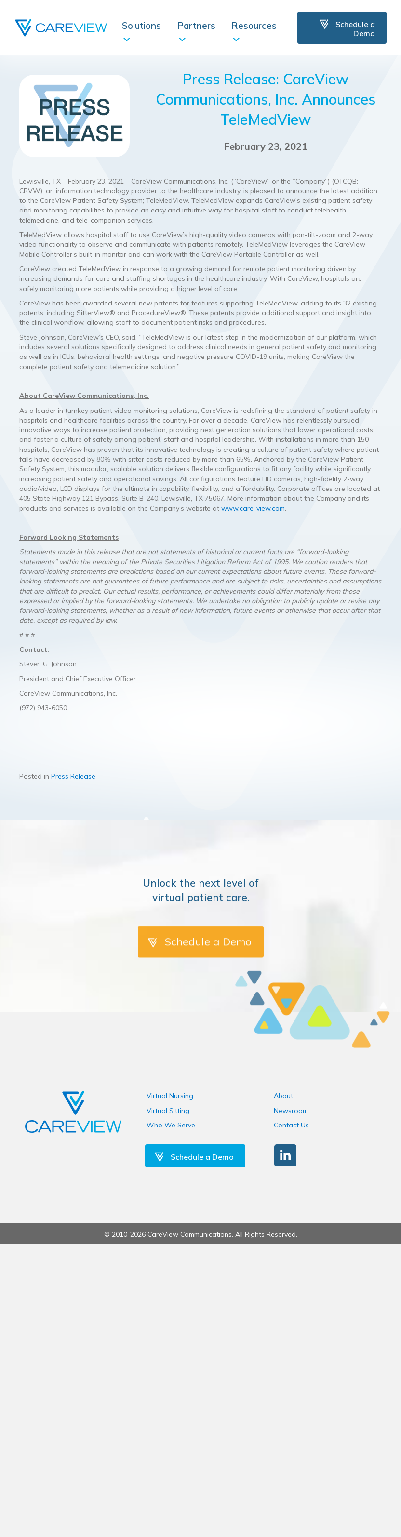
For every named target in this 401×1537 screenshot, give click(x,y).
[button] (285, 1155)
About (283, 1095)
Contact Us (291, 1125)
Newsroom (291, 1110)
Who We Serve (171, 1125)
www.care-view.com (253, 508)
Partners (196, 31)
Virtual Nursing (170, 1095)
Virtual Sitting (168, 1110)
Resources (254, 31)
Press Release (73, 776)
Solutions (141, 31)
